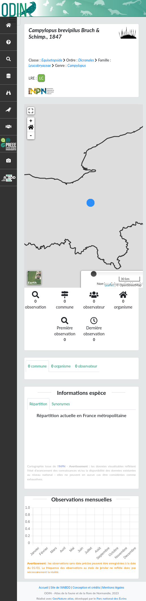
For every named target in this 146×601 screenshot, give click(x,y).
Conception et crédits (86, 587)
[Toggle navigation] (12, 19)
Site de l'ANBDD (60, 587)
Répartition (38, 404)
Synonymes (61, 404)
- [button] (31, 135)
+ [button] (31, 121)
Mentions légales (113, 587)
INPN (61, 466)
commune (37, 366)
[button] (31, 128)
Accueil (43, 587)
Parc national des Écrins (111, 598)
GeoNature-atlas (63, 598)
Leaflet (109, 285)
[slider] (93, 274)
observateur (86, 366)
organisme (60, 366)
